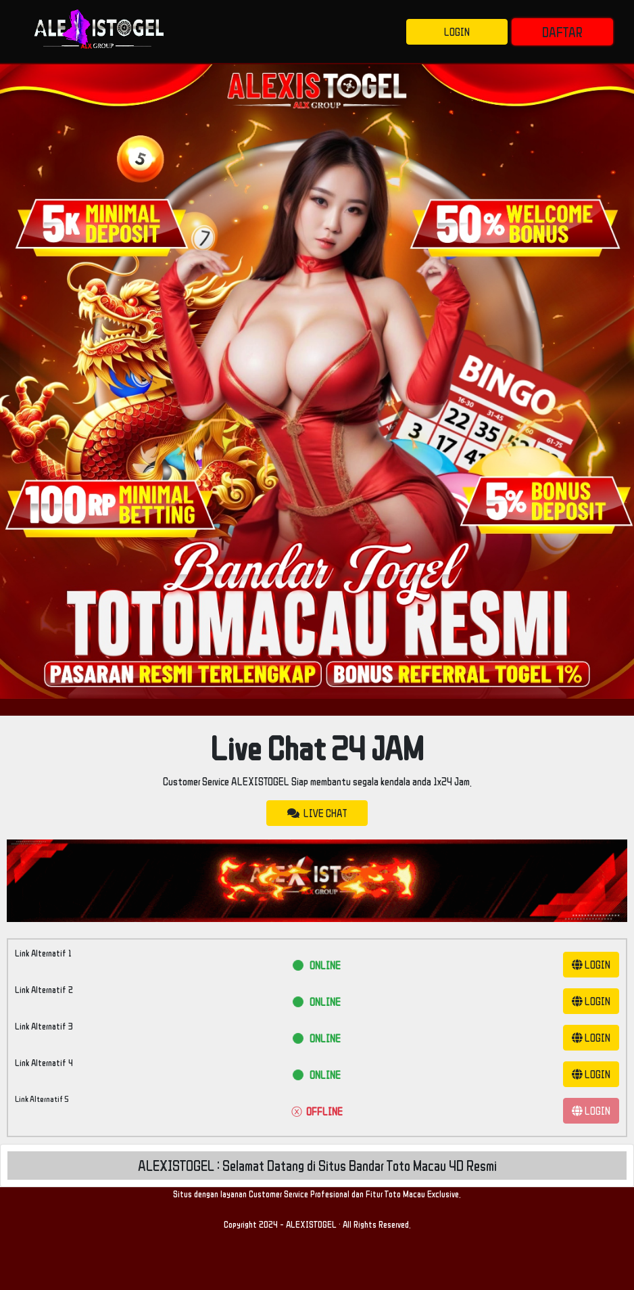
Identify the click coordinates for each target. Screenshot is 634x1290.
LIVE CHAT (317, 813)
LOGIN (457, 31)
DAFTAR (562, 32)
